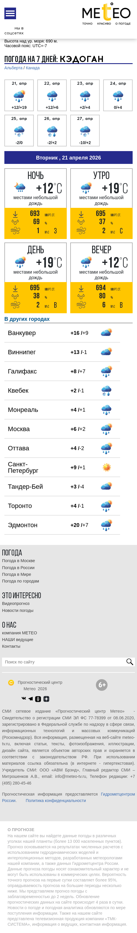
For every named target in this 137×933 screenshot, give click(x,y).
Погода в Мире (16, 574)
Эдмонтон (23, 525)
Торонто (20, 505)
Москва (19, 429)
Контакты (11, 646)
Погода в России (18, 567)
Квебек (18, 390)
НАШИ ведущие (17, 639)
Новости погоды (18, 610)
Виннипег (22, 352)
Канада (33, 67)
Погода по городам (20, 581)
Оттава (18, 448)
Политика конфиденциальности (56, 800)
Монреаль (23, 409)
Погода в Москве (18, 560)
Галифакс (22, 371)
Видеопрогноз (15, 603)
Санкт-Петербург (23, 467)
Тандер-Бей (25, 486)
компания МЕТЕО (19, 633)
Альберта (13, 67)
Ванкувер (22, 333)
